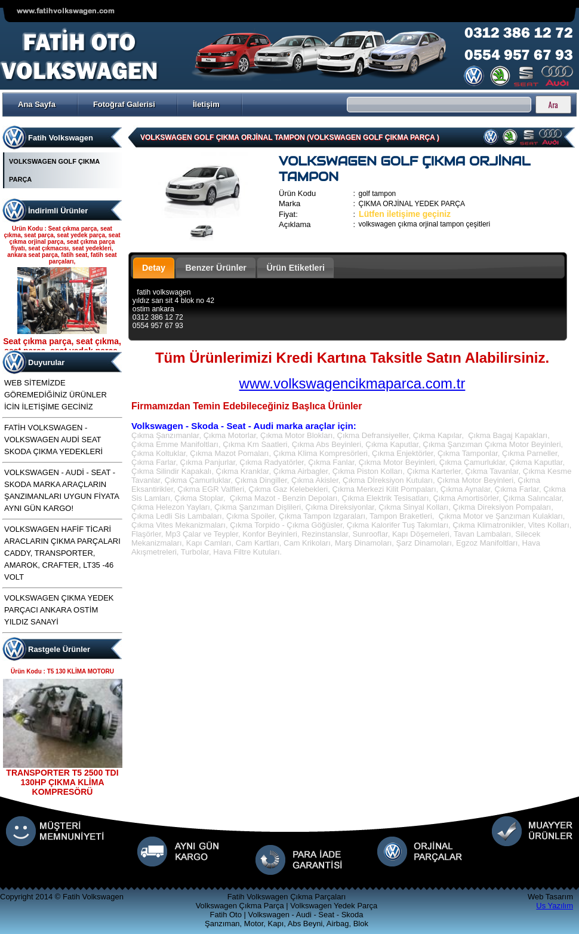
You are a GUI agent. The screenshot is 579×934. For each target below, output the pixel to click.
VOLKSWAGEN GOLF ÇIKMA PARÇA (54, 170)
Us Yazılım (554, 905)
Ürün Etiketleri (295, 267)
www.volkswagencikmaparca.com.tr (352, 383)
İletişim (206, 104)
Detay (153, 267)
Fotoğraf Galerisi (124, 104)
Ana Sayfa (37, 104)
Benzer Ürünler (216, 267)
